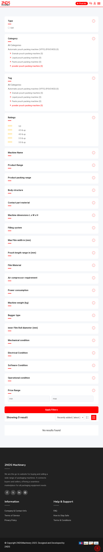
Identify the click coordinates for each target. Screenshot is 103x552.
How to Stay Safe (61, 515)
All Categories (14, 45)
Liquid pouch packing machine (26, 58)
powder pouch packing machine (27, 66)
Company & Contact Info (16, 511)
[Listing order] (69, 417)
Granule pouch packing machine (27, 53)
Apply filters (51, 409)
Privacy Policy (11, 520)
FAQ (55, 511)
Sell (12, 28)
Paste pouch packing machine (26, 62)
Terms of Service (12, 515)
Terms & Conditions (62, 520)
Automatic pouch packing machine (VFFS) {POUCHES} (33, 49)
